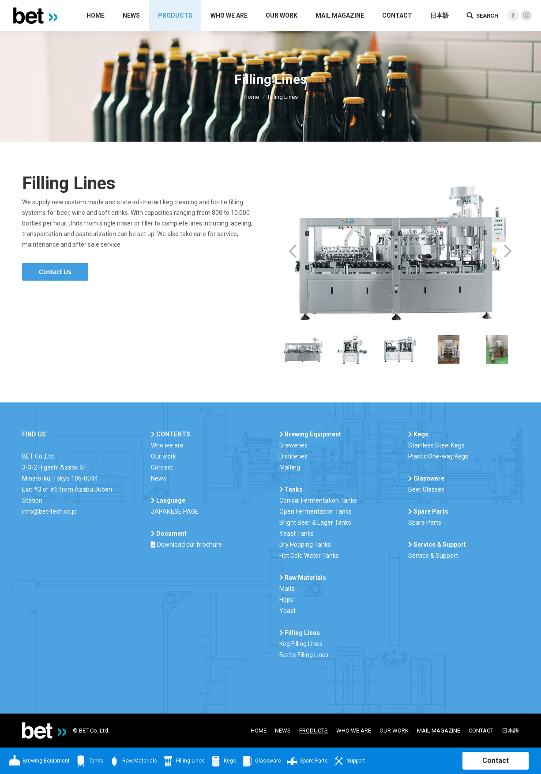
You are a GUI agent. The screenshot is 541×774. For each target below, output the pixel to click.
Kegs (222, 761)
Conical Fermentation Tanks (318, 500)
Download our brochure (186, 544)
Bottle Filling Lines (304, 654)
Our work (163, 456)
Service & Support (433, 555)
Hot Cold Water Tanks (309, 555)
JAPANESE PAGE (175, 511)
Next (508, 251)
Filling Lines (183, 761)
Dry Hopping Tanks (305, 544)
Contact (162, 467)
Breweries (293, 445)
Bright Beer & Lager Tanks (315, 522)
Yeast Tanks (296, 533)
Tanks (88, 761)
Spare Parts (424, 522)
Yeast (287, 610)
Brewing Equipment (39, 761)
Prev (292, 251)
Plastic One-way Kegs (438, 456)
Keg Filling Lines (301, 643)
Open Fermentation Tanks (315, 511)
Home (251, 97)
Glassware (260, 761)
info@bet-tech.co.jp (49, 511)
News (158, 478)
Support (348, 761)
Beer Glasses (426, 489)
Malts (287, 588)
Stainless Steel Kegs (436, 445)
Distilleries (293, 456)
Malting (289, 467)
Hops (286, 599)
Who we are (167, 445)
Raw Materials (132, 761)
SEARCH (487, 15)
